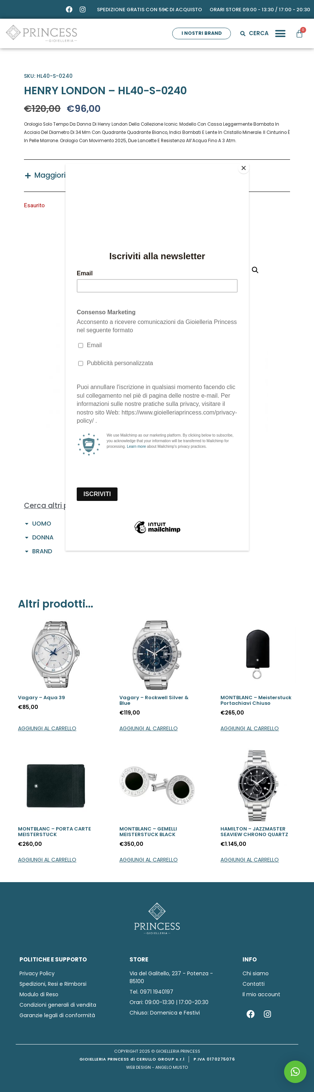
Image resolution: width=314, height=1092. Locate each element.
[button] (295, 1072)
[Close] (247, 165)
